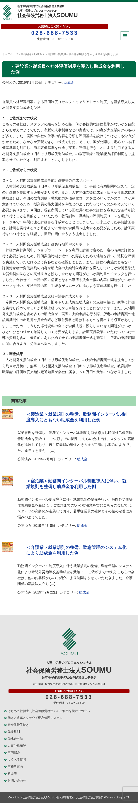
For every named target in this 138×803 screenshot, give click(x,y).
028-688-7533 (54, 33)
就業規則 (14, 731)
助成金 (38, 54)
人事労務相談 (17, 745)
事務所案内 (15, 766)
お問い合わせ (17, 780)
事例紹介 (26, 54)
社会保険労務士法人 (47, 11)
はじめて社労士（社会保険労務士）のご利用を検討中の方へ (49, 711)
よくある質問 (17, 759)
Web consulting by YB (116, 797)
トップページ (10, 54)
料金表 (12, 773)
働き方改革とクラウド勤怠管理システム (35, 717)
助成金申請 (15, 738)
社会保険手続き (18, 724)
